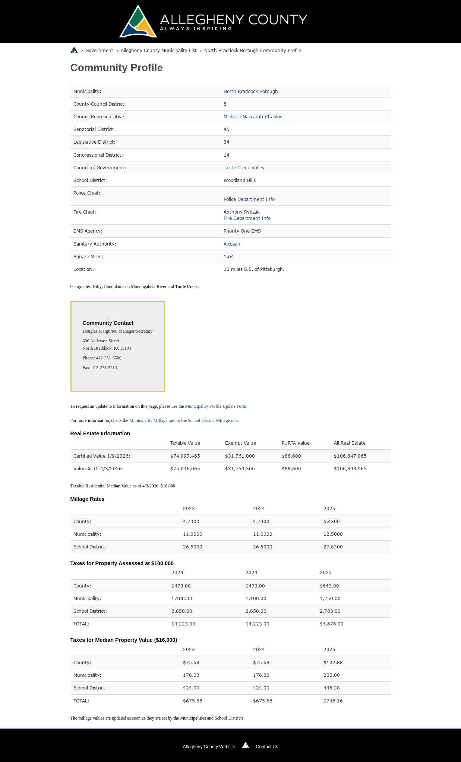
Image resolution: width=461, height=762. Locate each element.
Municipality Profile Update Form (215, 406)
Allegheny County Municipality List (159, 50)
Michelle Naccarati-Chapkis (253, 116)
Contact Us (267, 746)
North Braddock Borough (251, 91)
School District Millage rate (213, 420)
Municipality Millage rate (152, 420)
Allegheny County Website (209, 746)
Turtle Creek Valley (244, 167)
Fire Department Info (247, 218)
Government (99, 50)
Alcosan (232, 243)
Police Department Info (249, 199)
